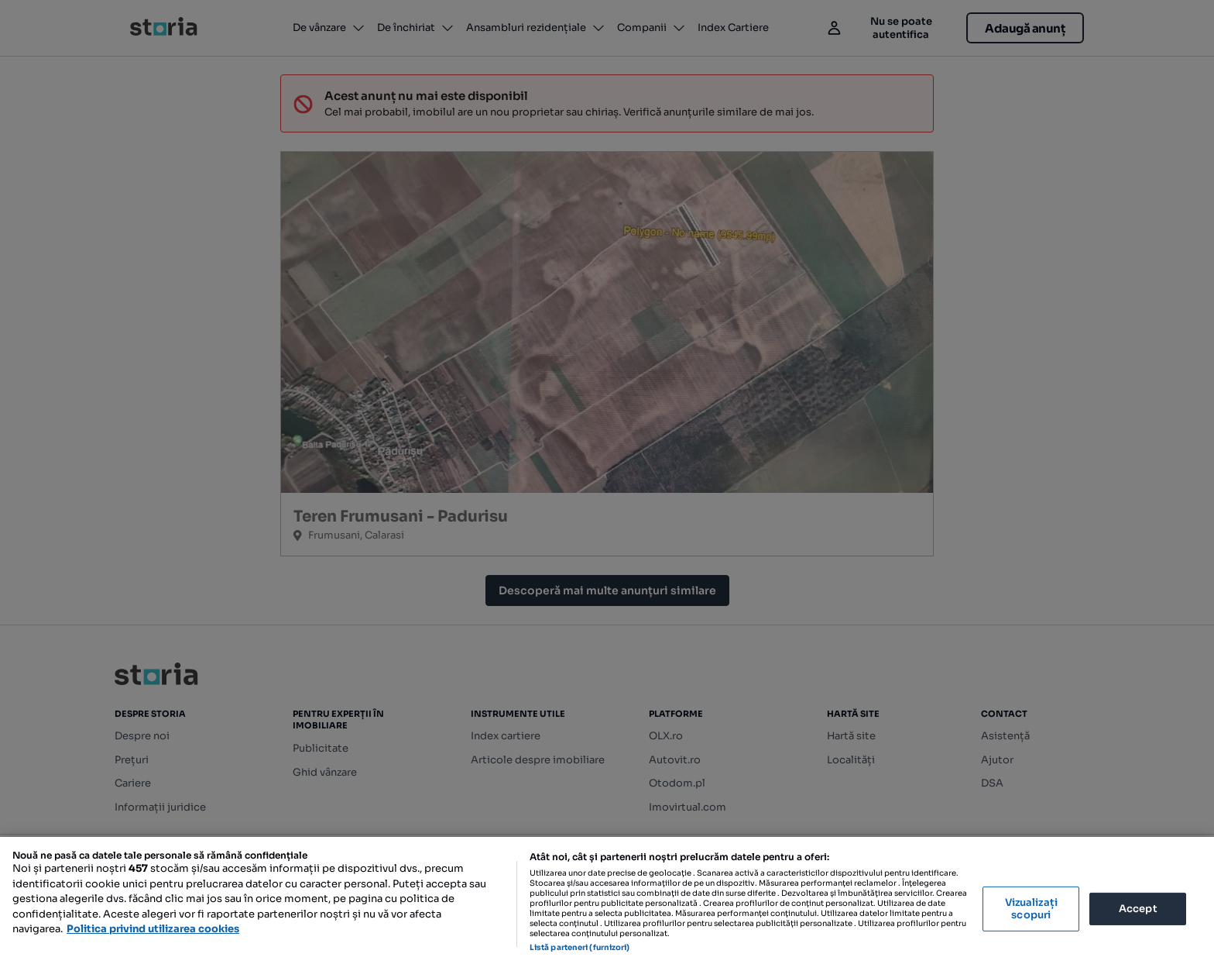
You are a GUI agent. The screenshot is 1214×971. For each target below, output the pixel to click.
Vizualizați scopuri (1031, 908)
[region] (607, 904)
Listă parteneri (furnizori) (580, 947)
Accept (1138, 908)
